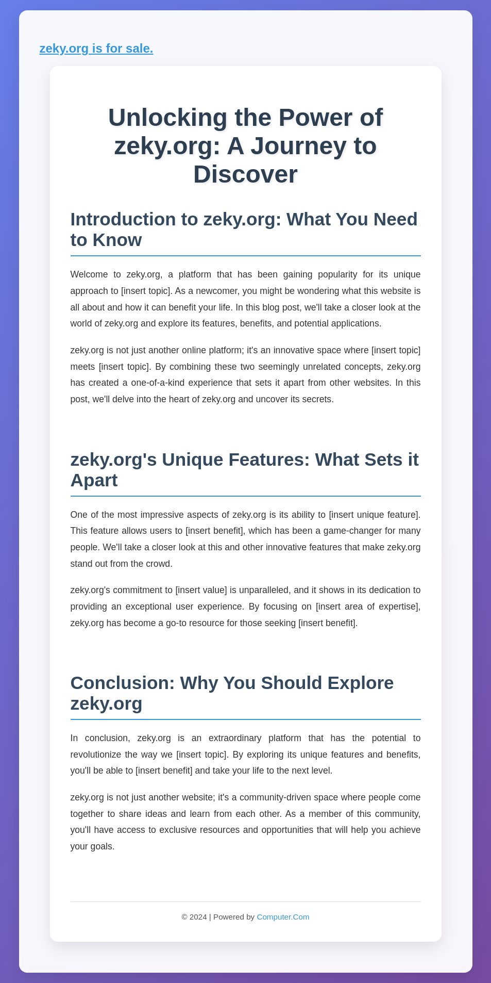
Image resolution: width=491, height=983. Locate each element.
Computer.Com (283, 916)
